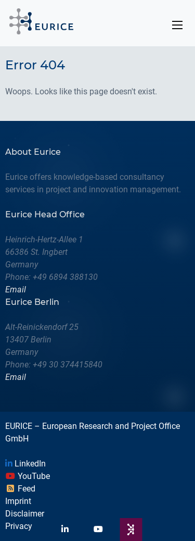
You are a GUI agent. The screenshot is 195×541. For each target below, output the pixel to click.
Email (15, 289)
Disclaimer (24, 514)
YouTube (27, 476)
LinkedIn (25, 464)
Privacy (18, 526)
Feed (20, 489)
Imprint (18, 501)
